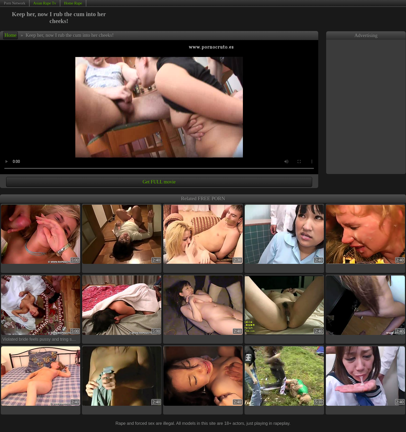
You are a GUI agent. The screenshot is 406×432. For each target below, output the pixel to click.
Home (10, 35)
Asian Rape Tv (44, 3)
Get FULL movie (159, 182)
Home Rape (73, 3)
